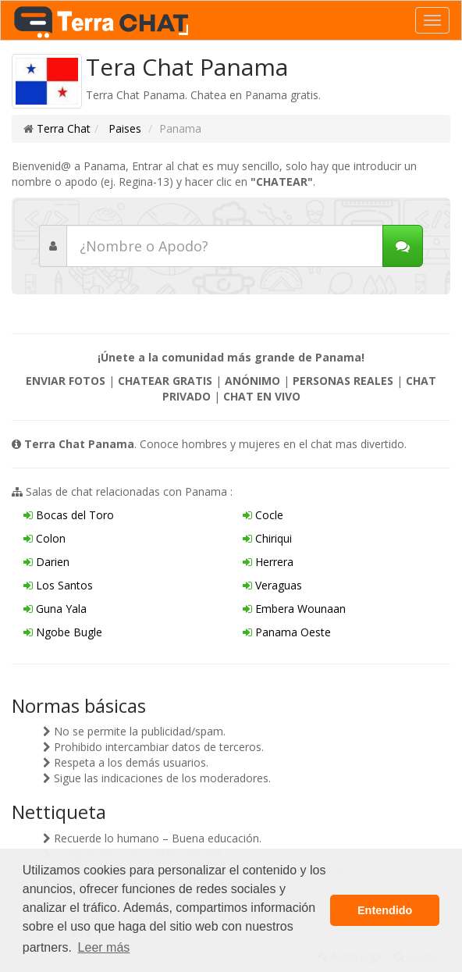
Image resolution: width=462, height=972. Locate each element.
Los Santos (58, 585)
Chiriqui (267, 538)
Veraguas (272, 585)
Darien (46, 561)
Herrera (268, 561)
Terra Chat (64, 128)
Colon (44, 538)
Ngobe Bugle (62, 632)
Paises (123, 128)
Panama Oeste (287, 632)
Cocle (263, 514)
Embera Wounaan (294, 608)
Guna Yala (55, 608)
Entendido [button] (384, 910)
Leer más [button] (104, 947)
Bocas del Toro (68, 514)
